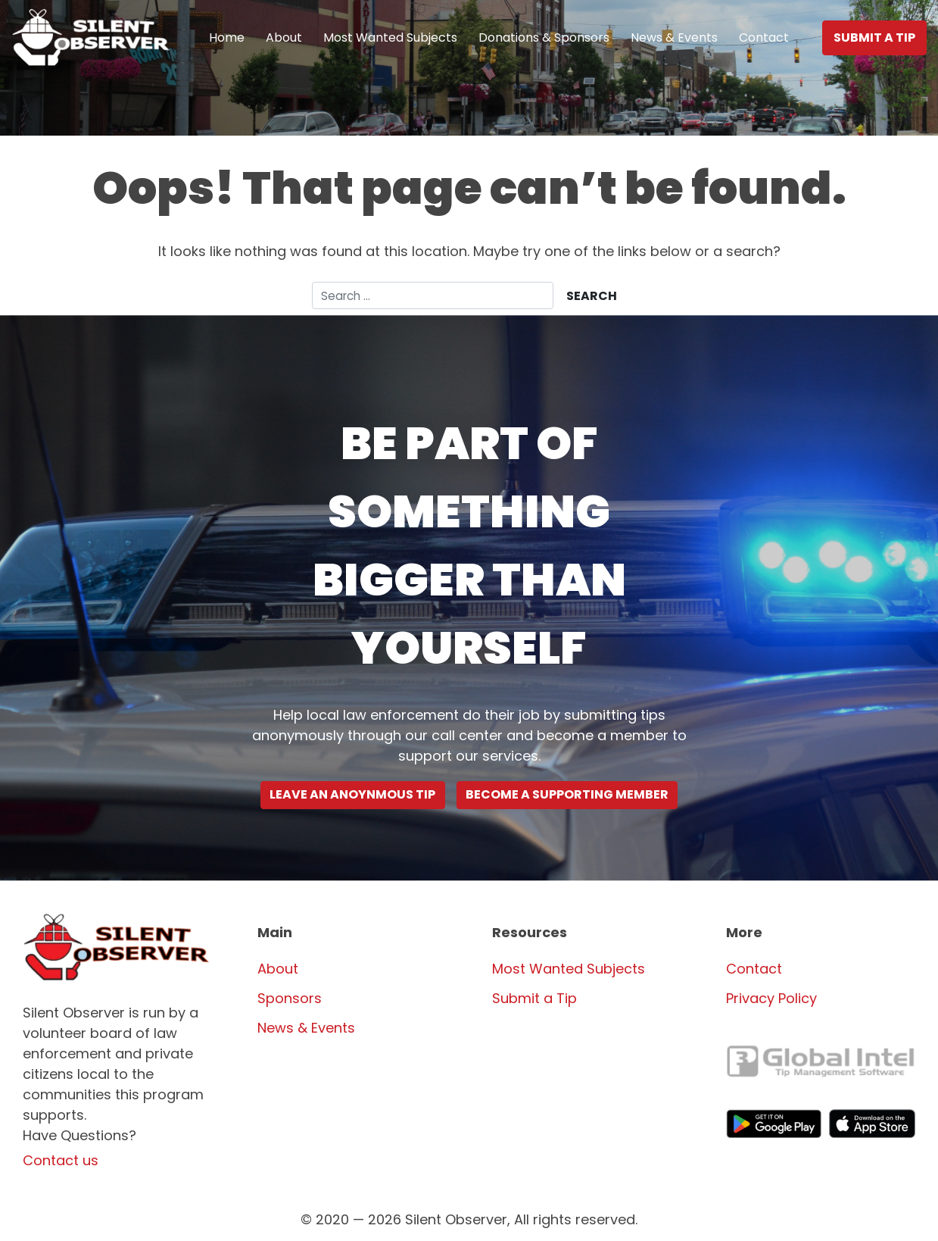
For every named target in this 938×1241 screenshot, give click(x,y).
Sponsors (289, 998)
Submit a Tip (874, 37)
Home (227, 37)
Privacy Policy (771, 998)
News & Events (674, 37)
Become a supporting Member (567, 795)
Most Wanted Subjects (390, 37)
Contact (764, 37)
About (284, 37)
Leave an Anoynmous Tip (352, 795)
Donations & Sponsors (543, 37)
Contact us (60, 1160)
